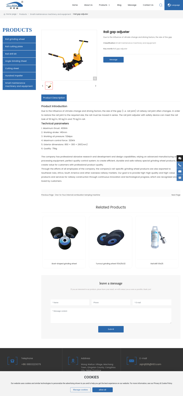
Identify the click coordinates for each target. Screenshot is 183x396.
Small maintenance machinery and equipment (50, 14)
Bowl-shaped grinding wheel (64, 263)
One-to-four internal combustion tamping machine (77, 194)
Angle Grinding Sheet (16, 61)
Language (174, 5)
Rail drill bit (11, 54)
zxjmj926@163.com (150, 364)
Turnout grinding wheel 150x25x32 (110, 263)
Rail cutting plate (14, 46)
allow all (102, 390)
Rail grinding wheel (15, 39)
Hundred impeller (14, 75)
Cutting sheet (12, 68)
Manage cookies (80, 390)
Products (23, 14)
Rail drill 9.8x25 (157, 263)
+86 (23, 364)
